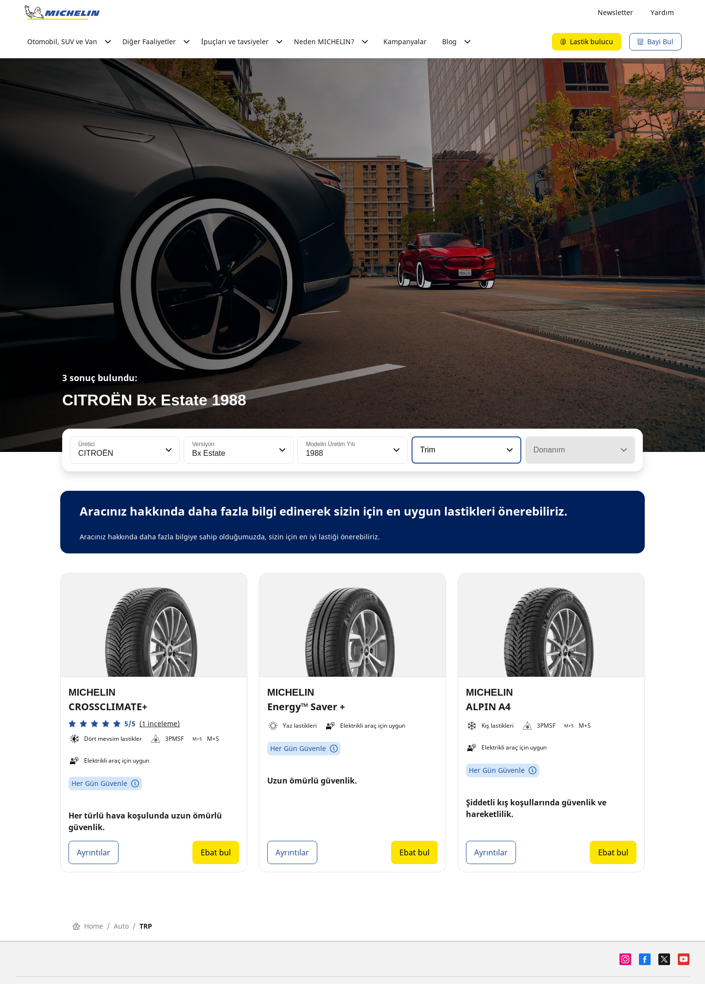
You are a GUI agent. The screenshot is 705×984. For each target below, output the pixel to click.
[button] (168, 450)
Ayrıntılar (93, 852)
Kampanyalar (405, 41)
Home (87, 926)
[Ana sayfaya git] (62, 12)
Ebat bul (216, 852)
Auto (121, 926)
